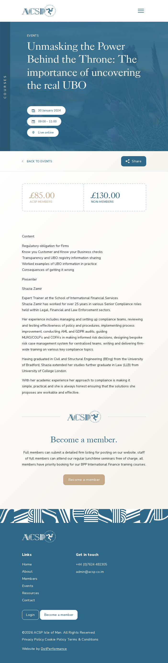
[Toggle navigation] (141, 11)
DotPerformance (54, 649)
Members (30, 578)
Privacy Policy (33, 639)
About (27, 571)
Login (30, 615)
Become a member (84, 479)
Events (28, 585)
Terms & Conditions (83, 639)
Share (136, 161)
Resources (30, 593)
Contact (28, 600)
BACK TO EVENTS (39, 161)
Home (27, 564)
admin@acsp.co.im (90, 572)
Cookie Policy (55, 639)
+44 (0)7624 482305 (91, 564)
